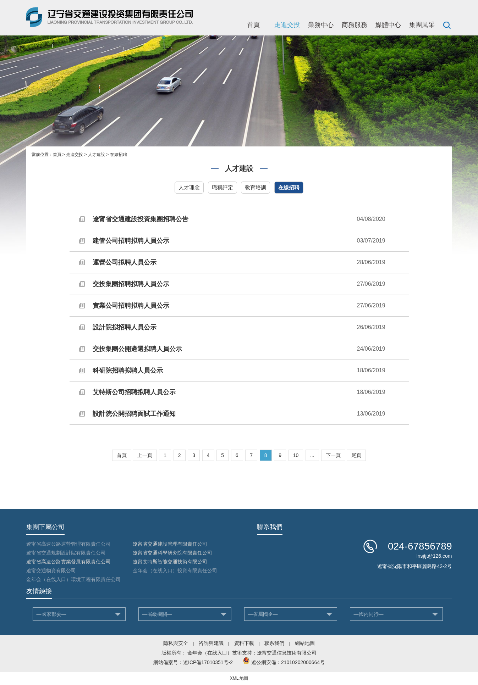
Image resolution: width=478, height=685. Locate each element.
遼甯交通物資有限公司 (51, 570)
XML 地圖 (239, 678)
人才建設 (96, 154)
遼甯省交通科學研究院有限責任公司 (172, 553)
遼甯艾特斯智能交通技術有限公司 (170, 561)
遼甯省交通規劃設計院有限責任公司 (66, 553)
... (312, 455)
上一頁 (144, 455)
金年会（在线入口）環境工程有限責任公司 (73, 579)
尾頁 (356, 455)
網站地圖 (305, 643)
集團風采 (422, 24)
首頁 (253, 24)
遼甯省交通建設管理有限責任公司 (170, 544)
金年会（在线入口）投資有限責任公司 (175, 570)
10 (296, 455)
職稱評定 (222, 187)
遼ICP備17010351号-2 (208, 662)
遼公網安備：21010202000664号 (288, 662)
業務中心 (321, 24)
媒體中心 (388, 24)
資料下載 (244, 643)
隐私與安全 (175, 643)
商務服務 (354, 24)
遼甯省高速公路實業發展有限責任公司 (68, 561)
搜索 (446, 25)
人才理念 (189, 187)
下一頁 (333, 455)
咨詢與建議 (211, 643)
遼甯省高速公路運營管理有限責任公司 (68, 544)
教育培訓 (255, 187)
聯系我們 (274, 643)
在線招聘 (118, 154)
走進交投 (287, 24)
